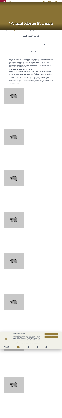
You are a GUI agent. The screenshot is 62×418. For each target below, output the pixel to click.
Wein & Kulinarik (23, 30)
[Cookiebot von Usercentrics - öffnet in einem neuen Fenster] (6, 416)
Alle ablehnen (51, 405)
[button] (3, 1)
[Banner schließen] (60, 402)
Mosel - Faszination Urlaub (14, 30)
